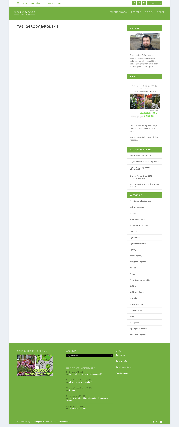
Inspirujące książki (137, 222)
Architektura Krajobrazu (48, 77)
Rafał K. (26, 77)
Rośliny (133, 288)
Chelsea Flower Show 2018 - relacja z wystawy (141, 179)
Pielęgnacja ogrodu (138, 264)
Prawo (132, 276)
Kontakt (136, 15)
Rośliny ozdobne (137, 295)
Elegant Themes (42, 424)
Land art (133, 234)
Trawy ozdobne (136, 307)
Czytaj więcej (27, 93)
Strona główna (119, 15)
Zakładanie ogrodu (138, 337)
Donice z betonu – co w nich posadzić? (45, 3)
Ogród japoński (84, 71)
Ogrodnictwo (135, 240)
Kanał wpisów (121, 363)
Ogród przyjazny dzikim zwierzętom (140, 171)
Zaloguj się (120, 357)
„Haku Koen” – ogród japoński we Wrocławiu (38, 72)
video (132, 319)
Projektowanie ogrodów (83, 77)
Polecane (133, 270)
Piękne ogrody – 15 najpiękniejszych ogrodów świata (87, 401)
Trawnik (133, 301)
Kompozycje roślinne (139, 228)
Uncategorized (136, 313)
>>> (155, 69)
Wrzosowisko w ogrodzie (140, 158)
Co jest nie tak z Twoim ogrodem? (144, 164)
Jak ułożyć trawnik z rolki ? (80, 384)
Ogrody (60, 77)
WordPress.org (122, 376)
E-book (161, 15)
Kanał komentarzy (124, 369)
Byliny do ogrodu (137, 210)
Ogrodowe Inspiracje (138, 246)
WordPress (64, 424)
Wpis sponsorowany (138, 331)
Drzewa (133, 216)
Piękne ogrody (24, 80)
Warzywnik (134, 325)
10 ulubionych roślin (77, 411)
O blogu (149, 15)
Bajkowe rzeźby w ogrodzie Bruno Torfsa (144, 188)
